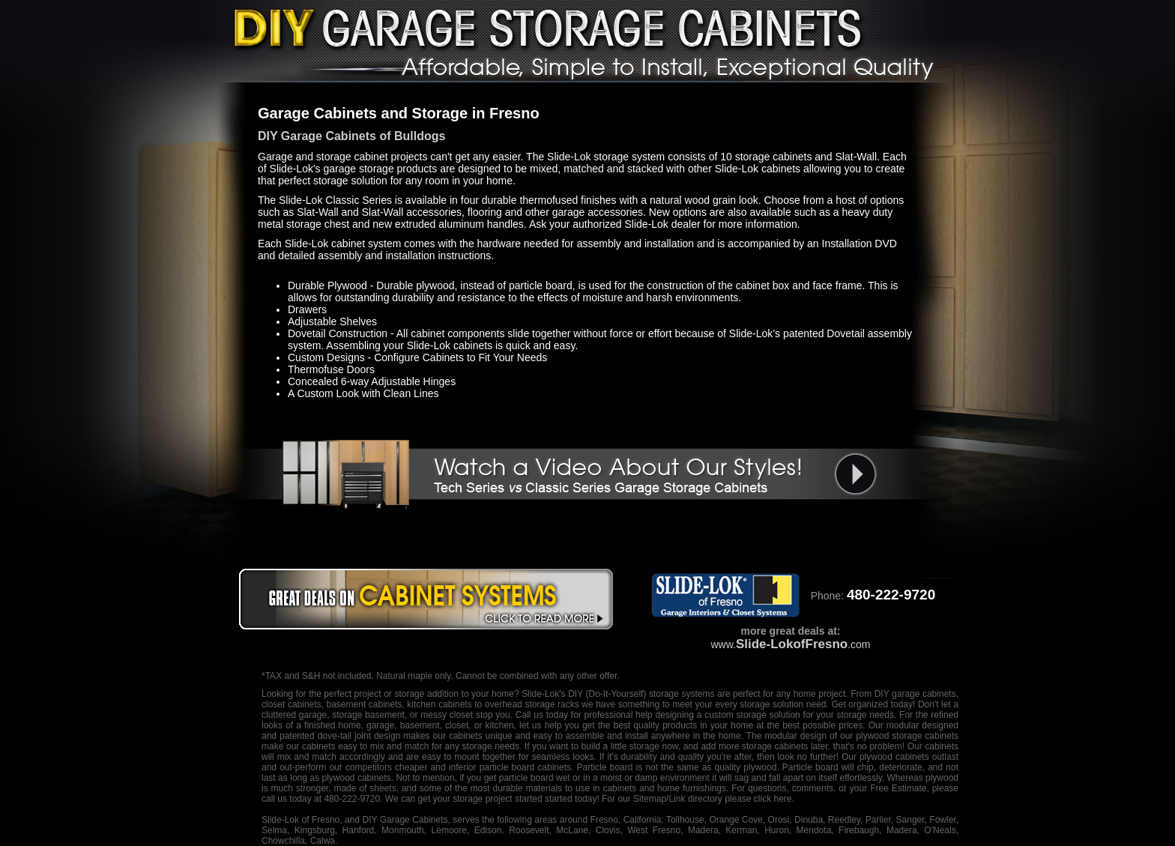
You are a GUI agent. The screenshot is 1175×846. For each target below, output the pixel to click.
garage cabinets (924, 694)
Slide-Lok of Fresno (300, 820)
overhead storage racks (532, 704)
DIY (575, 694)
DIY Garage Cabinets (404, 820)
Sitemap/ (650, 799)
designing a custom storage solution (728, 715)
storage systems (682, 694)
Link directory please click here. (731, 799)
